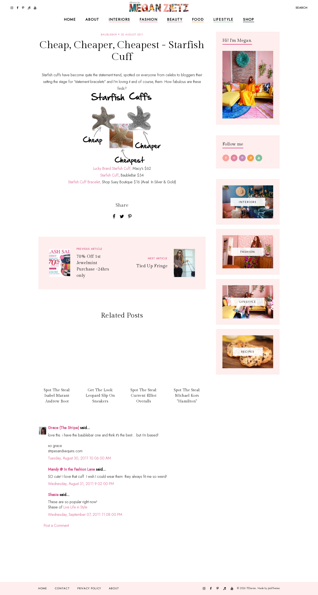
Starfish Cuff (109, 175)
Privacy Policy (89, 588)
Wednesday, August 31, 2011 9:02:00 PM (81, 483)
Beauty (174, 19)
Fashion (149, 19)
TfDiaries (251, 588)
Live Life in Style (75, 507)
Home (70, 19)
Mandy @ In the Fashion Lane (71, 469)
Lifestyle (223, 19)
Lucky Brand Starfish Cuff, (112, 168)
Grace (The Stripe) (63, 428)
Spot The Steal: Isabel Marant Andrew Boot (57, 395)
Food (198, 19)
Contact (62, 588)
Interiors (119, 19)
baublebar (109, 35)
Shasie (53, 494)
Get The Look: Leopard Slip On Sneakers (100, 395)
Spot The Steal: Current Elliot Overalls (143, 395)
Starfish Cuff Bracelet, (84, 182)
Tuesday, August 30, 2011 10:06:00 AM (79, 458)
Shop (248, 19)
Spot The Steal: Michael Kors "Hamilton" (187, 395)
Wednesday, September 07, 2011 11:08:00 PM (85, 514)
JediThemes (274, 588)
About (92, 19)
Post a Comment (56, 525)
